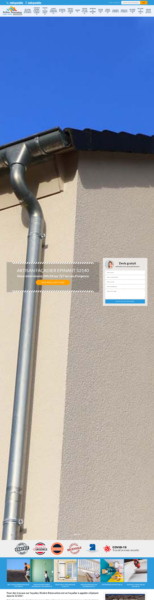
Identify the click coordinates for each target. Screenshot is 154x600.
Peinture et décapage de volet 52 (45, 11)
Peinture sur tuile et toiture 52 (85, 11)
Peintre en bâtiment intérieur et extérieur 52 (36, 11)
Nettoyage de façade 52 (132, 11)
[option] (77, 300)
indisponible (15, 2)
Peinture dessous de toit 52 (148, 11)
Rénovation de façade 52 (124, 11)
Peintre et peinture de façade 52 (70, 11)
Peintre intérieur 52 (107, 11)
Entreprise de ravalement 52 (93, 11)
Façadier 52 (77, 11)
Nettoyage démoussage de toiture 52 (27, 11)
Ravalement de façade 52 (115, 11)
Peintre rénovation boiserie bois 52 (53, 11)
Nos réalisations (53, 282)
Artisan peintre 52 (100, 11)
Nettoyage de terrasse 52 (140, 11)
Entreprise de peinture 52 (62, 11)
